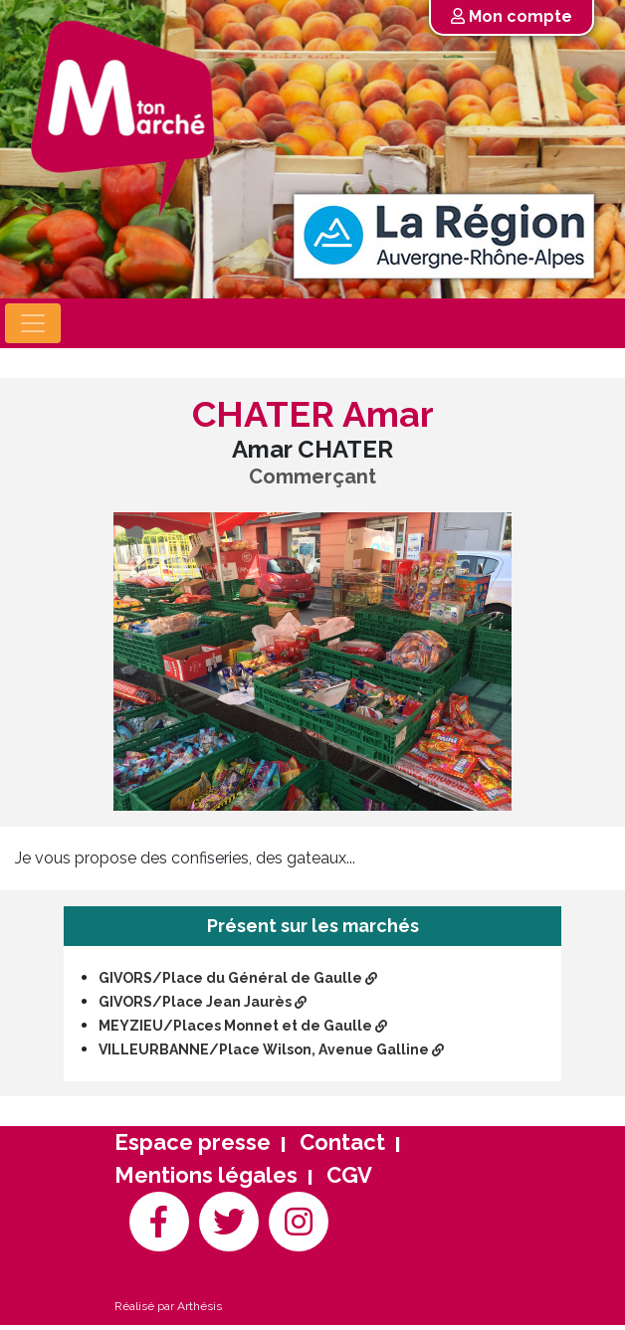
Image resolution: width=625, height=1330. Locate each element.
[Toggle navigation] (33, 323)
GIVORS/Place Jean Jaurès (203, 1002)
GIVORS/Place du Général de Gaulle (238, 978)
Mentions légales (206, 1175)
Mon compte (511, 16)
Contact (342, 1142)
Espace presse (192, 1142)
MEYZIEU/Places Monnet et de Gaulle (243, 1026)
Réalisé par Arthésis (168, 1306)
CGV (349, 1175)
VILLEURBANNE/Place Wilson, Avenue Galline (271, 1049)
